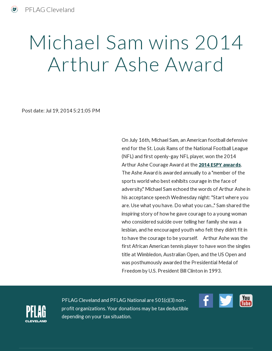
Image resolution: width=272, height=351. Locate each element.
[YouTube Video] (66, 158)
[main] (136, 52)
